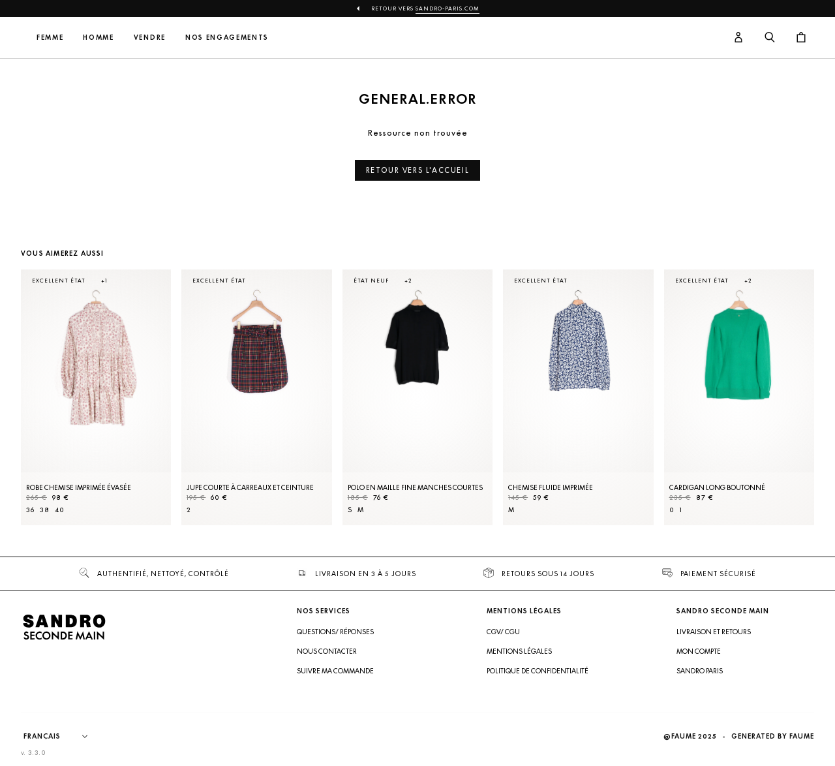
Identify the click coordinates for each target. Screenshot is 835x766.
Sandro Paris (699, 671)
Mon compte (698, 651)
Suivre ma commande (335, 671)
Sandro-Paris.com (447, 8)
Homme (185, 37)
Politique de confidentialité (537, 671)
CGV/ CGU (503, 632)
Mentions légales (519, 651)
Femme (136, 37)
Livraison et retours (713, 632)
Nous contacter (327, 651)
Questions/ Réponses (335, 632)
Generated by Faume (772, 736)
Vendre (236, 37)
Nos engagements (313, 37)
